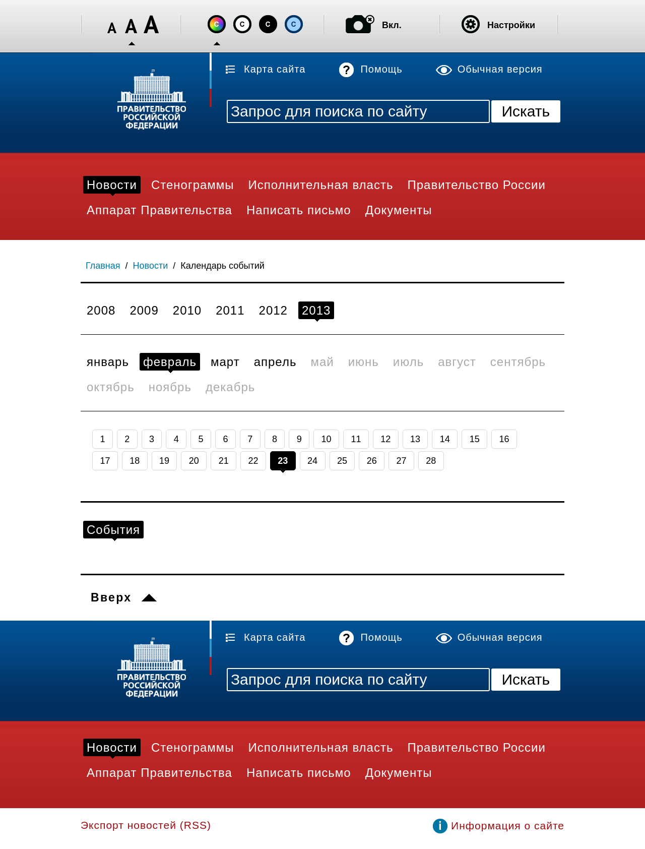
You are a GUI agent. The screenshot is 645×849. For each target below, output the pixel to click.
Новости (150, 266)
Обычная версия (500, 69)
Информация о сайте (507, 825)
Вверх (111, 597)
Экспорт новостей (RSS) (146, 825)
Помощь (381, 69)
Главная (103, 266)
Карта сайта (274, 69)
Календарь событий (222, 266)
